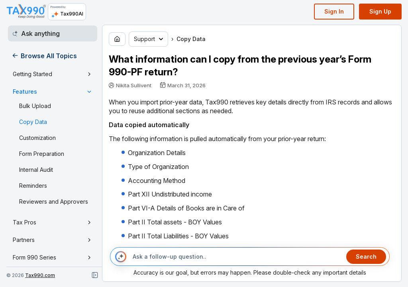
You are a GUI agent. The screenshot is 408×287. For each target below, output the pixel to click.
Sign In (334, 11)
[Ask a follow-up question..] (236, 257)
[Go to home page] (117, 39)
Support (148, 38)
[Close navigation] (95, 275)
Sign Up (380, 11)
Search (366, 256)
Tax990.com (40, 275)
